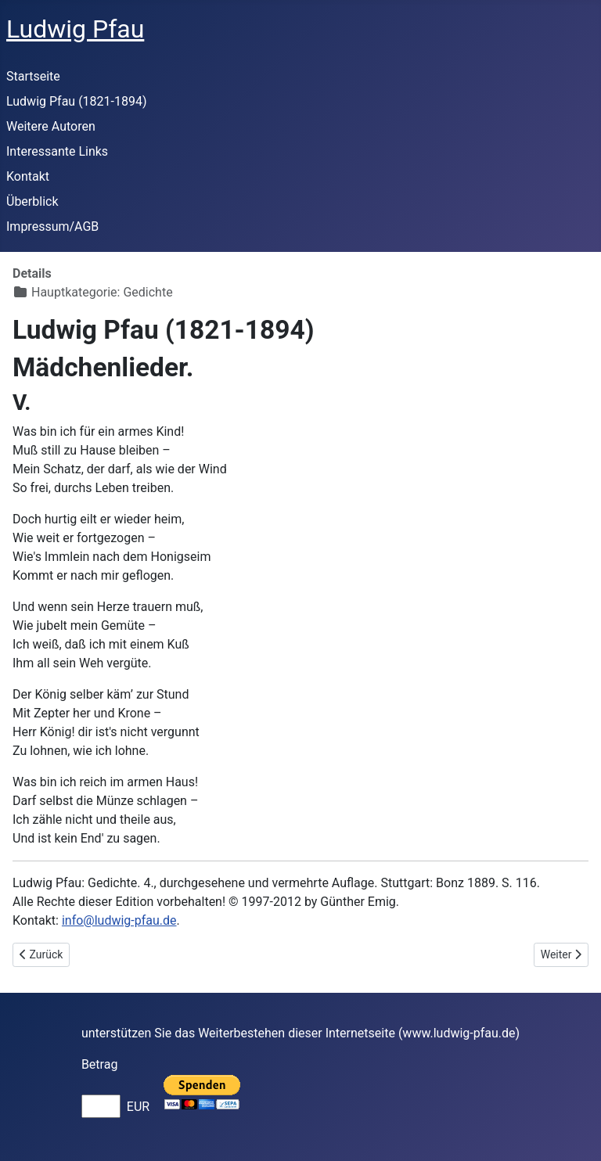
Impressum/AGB (52, 226)
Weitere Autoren (50, 126)
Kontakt (27, 176)
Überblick (32, 201)
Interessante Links (57, 151)
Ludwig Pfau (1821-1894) (76, 101)
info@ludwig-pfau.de (119, 920)
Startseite (33, 76)
